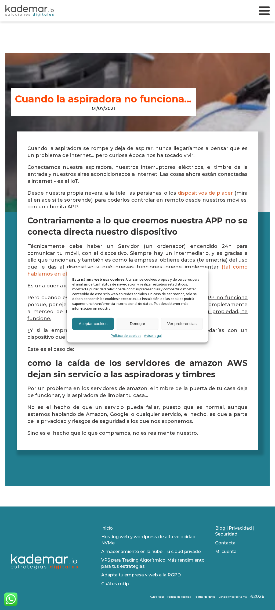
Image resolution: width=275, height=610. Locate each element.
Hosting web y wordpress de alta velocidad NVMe (148, 539)
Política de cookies (126, 335)
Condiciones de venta (233, 596)
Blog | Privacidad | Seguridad (234, 531)
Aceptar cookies (93, 323)
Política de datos (204, 596)
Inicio (107, 528)
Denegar (137, 323)
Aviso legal (153, 335)
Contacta (225, 542)
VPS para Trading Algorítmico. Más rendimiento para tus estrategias (153, 563)
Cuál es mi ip (115, 583)
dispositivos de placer (205, 193)
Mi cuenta (226, 551)
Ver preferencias (182, 323)
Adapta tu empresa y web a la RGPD (141, 574)
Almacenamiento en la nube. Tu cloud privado (151, 551)
